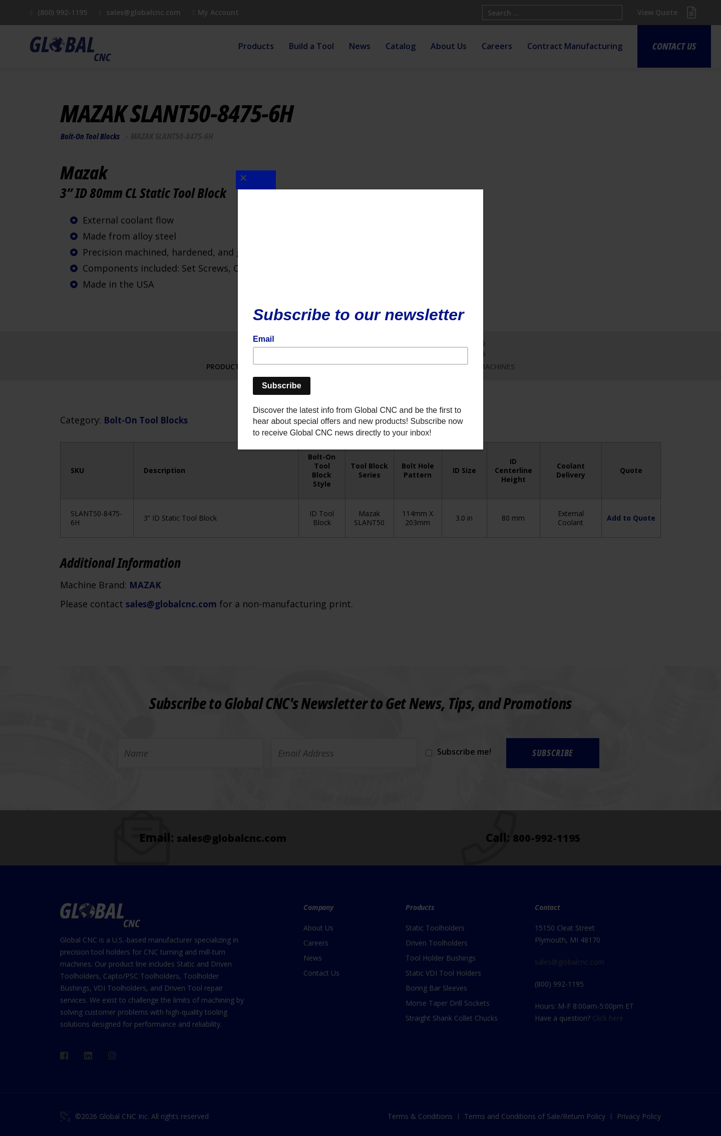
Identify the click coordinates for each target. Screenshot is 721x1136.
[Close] (263, 174)
